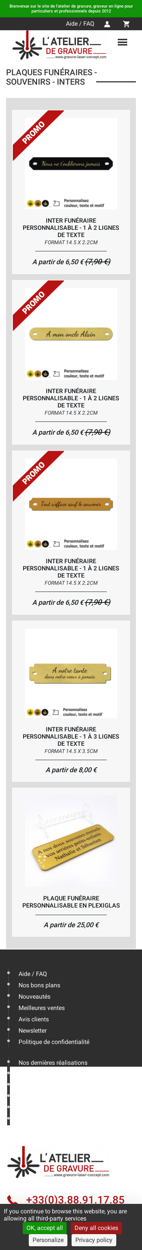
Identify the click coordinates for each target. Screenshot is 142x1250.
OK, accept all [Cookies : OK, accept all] (45, 1227)
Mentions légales (41, 1108)
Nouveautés (34, 996)
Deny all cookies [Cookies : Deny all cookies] (96, 1227)
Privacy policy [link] (93, 1240)
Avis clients (34, 1019)
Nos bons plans (39, 985)
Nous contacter (39, 1096)
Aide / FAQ (80, 23)
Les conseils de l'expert (49, 1074)
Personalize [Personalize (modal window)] (48, 1240)
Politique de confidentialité (54, 1042)
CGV (24, 1119)
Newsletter (33, 1030)
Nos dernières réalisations (53, 1062)
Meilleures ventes (42, 1007)
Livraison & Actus (42, 1085)
